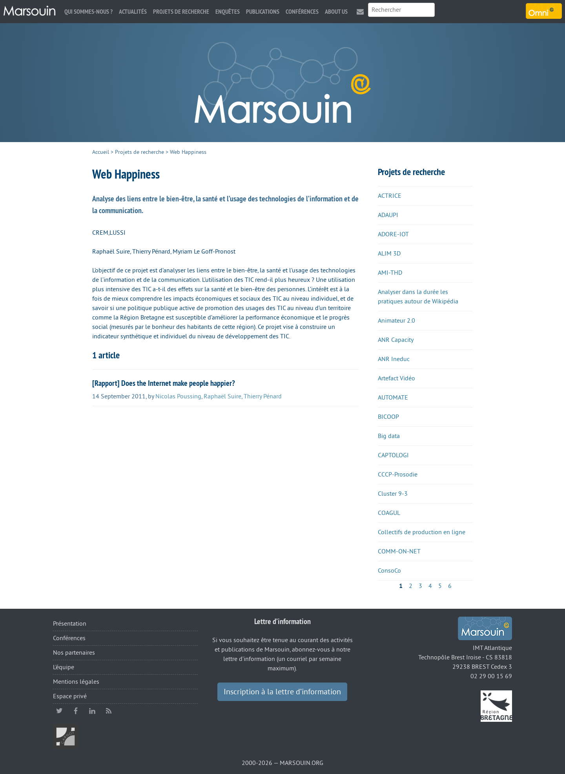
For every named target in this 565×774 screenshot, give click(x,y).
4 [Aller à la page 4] (430, 586)
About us (336, 11)
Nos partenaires (74, 652)
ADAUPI (388, 215)
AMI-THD (390, 272)
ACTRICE (389, 195)
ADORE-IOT (393, 234)
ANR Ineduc (394, 359)
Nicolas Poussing (178, 396)
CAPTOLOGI (393, 455)
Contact (360, 11)
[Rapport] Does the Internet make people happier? (163, 383)
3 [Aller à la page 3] (420, 586)
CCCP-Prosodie (397, 474)
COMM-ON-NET (399, 551)
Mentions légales (76, 681)
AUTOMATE (393, 397)
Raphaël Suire (222, 396)
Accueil (100, 152)
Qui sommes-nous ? (88, 11)
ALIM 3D (389, 253)
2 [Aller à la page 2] (410, 586)
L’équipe (63, 667)
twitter (59, 711)
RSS (108, 711)
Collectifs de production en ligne (421, 532)
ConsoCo (389, 570)
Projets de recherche (181, 11)
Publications (262, 11)
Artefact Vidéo (396, 378)
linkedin (92, 711)
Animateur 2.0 (396, 320)
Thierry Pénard (263, 396)
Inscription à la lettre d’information (282, 692)
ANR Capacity (396, 339)
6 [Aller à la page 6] (450, 586)
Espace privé (70, 696)
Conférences (302, 11)
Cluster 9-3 (393, 493)
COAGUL (389, 513)
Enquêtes (227, 11)
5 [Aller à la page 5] (440, 586)
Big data (389, 436)
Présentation (69, 623)
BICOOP (388, 416)
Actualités (133, 11)
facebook (75, 711)
